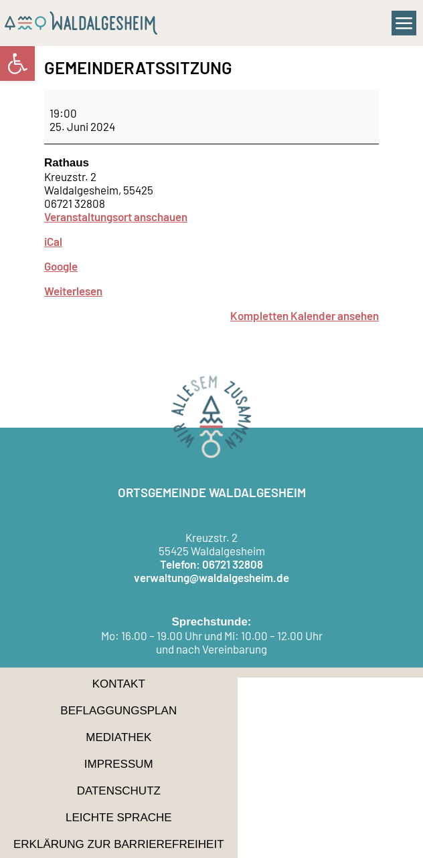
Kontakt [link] (118, 684)
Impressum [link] (118, 764)
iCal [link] (53, 241)
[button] (404, 23)
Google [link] (61, 266)
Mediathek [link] (118, 737)
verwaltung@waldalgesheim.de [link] (211, 577)
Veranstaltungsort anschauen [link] (115, 216)
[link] (17, 63)
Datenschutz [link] (119, 790)
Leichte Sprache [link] (119, 817)
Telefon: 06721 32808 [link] (211, 564)
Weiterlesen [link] (73, 290)
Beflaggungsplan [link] (118, 710)
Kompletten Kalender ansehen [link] (304, 315)
